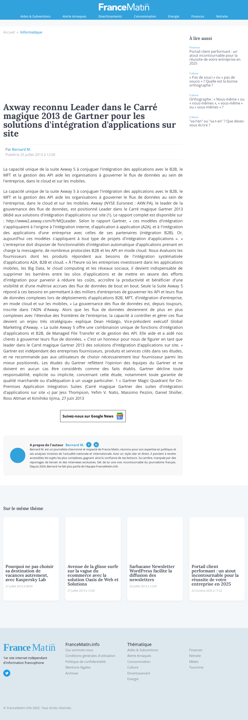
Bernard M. (21, 149)
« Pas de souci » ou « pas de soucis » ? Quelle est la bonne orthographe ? (213, 81)
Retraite (222, 16)
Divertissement (138, 673)
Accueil (9, 32)
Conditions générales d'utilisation (90, 656)
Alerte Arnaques (74, 16)
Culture (132, 667)
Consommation (145, 16)
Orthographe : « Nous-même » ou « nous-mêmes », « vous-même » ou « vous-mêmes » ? (217, 103)
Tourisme (196, 667)
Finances (197, 16)
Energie (173, 16)
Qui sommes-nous (79, 650)
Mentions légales (78, 667)
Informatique (31, 32)
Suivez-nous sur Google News (93, 416)
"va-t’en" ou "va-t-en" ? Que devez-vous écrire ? (217, 123)
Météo (194, 662)
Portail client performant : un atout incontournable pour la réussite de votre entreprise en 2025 (215, 57)
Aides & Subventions (35, 16)
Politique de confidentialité (85, 662)
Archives (71, 673)
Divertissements (110, 16)
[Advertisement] (93, 67)
